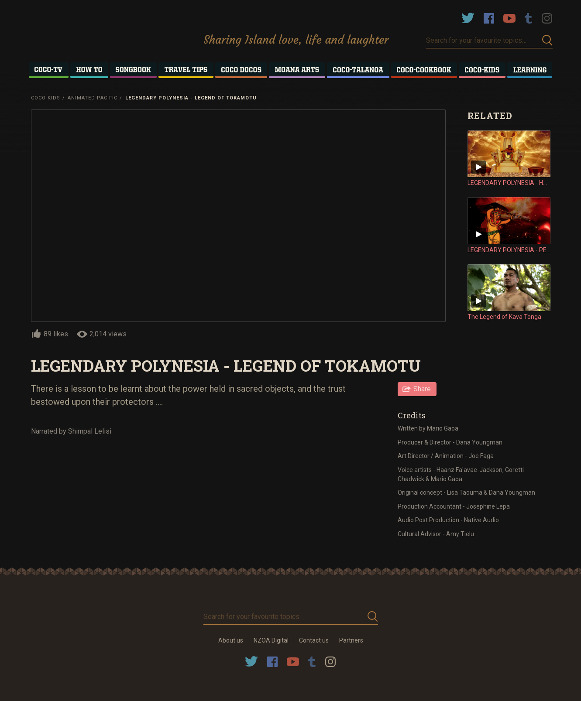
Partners (351, 640)
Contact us (314, 640)
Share (422, 389)
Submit (547, 40)
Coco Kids (45, 98)
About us (230, 640)
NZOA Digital (271, 640)
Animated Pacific (92, 98)
